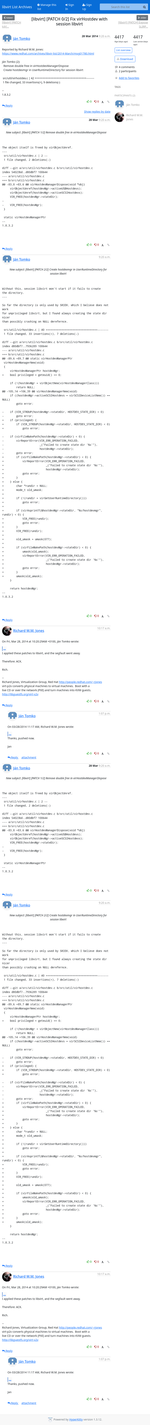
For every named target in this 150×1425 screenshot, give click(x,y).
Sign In (69, 7)
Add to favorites (127, 78)
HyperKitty (76, 1419)
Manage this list (46, 7)
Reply (7, 105)
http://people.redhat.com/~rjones (80, 682)
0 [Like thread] (89, 101)
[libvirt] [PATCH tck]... (11, 24)
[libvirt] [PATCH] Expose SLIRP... (133, 24)
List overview (123, 50)
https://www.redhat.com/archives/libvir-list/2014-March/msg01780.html (48, 53)
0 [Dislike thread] (96, 101)
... (4, 648)
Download (125, 59)
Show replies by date (97, 111)
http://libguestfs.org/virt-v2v (20, 694)
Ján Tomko (21, 38)
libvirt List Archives (17, 6)
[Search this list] (120, 7)
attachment (28, 757)
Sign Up (87, 7)
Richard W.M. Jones (28, 630)
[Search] (144, 7)
